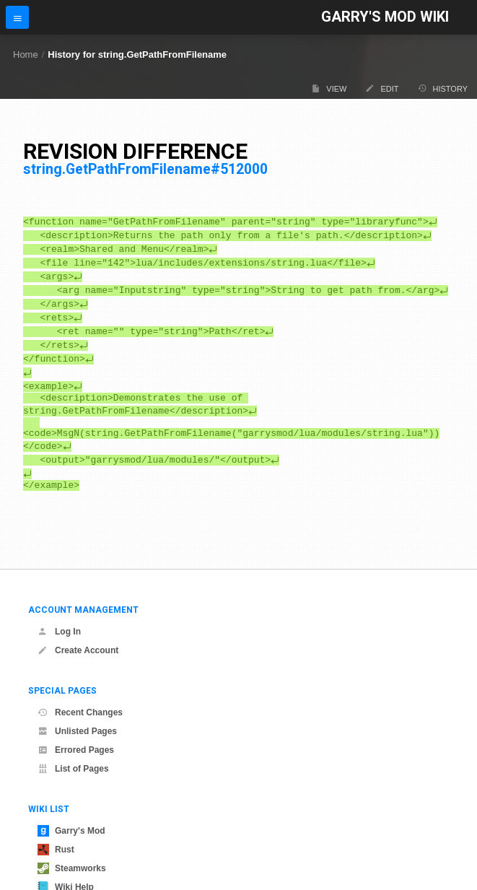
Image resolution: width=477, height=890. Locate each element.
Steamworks (72, 868)
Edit (381, 88)
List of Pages (73, 769)
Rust (56, 849)
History (443, 88)
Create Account (78, 650)
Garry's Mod (71, 831)
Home (25, 54)
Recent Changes (80, 712)
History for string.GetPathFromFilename (137, 54)
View (328, 88)
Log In (59, 631)
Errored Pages (76, 750)
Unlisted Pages (77, 731)
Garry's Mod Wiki (385, 16)
